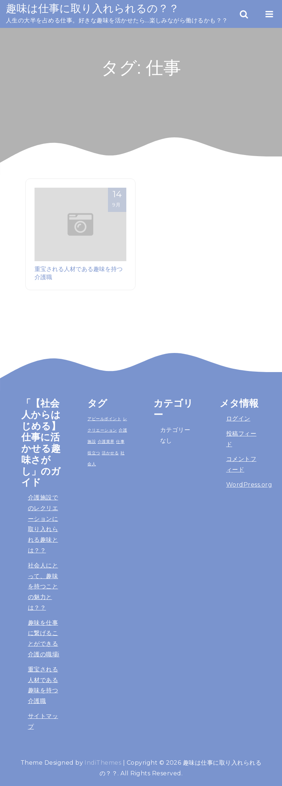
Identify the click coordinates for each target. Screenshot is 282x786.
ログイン (238, 418)
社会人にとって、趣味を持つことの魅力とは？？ (43, 586)
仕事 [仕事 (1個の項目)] (120, 441)
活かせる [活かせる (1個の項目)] (110, 452)
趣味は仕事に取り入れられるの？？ (92, 8)
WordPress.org (249, 484)
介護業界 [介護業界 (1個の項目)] (106, 441)
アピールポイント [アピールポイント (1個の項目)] (104, 418)
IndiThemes (102, 762)
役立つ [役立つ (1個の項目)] (93, 452)
